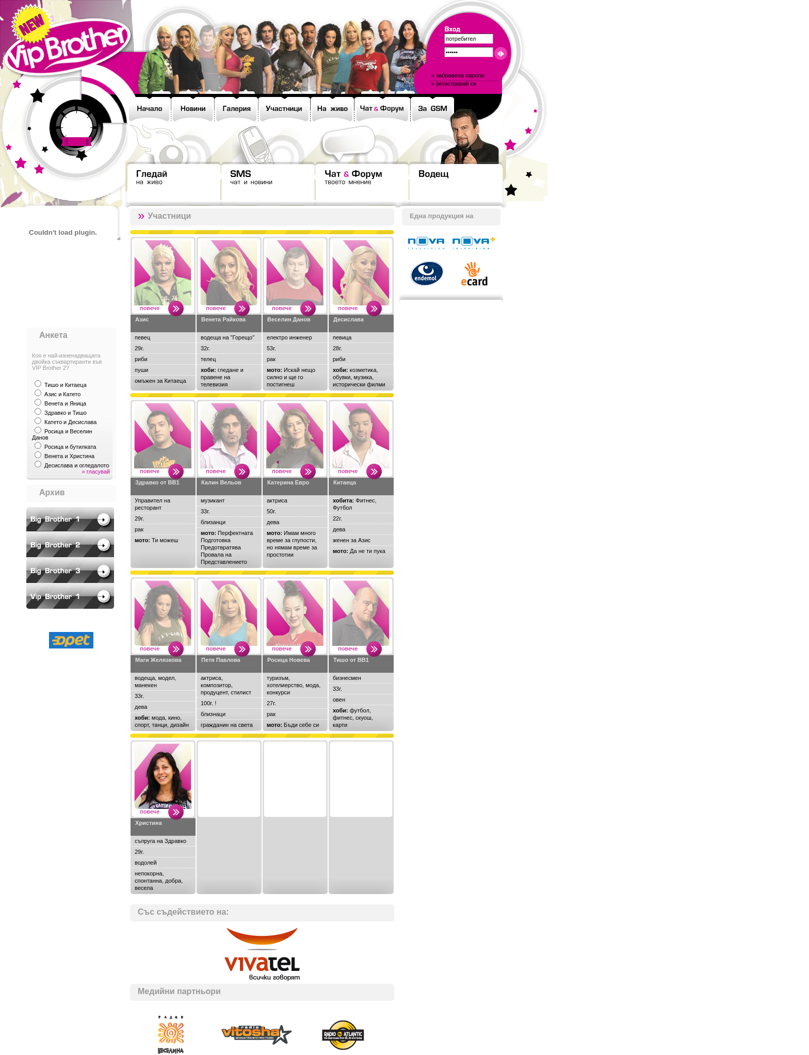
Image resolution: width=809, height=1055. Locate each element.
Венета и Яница (65, 403)
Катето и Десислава (70, 422)
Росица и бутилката (70, 447)
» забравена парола (457, 75)
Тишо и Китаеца (65, 385)
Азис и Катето (62, 394)
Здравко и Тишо (65, 413)
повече (149, 308)
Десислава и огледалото (76, 465)
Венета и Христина (69, 456)
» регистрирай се (453, 83)
